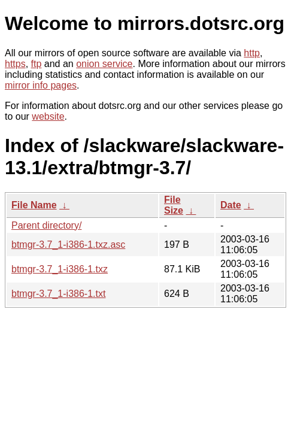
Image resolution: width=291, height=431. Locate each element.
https (15, 64)
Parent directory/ (46, 225)
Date (230, 205)
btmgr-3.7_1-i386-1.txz (59, 269)
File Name (34, 205)
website (48, 116)
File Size (173, 205)
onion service (104, 64)
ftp (36, 64)
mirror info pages (41, 85)
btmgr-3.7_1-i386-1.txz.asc (68, 244)
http (252, 53)
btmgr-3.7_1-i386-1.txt (58, 294)
